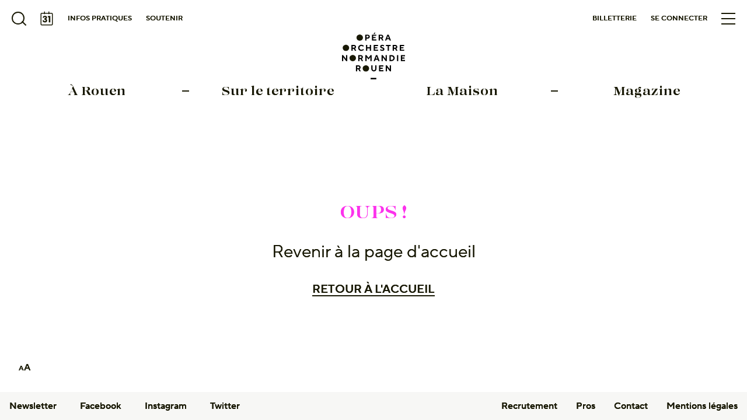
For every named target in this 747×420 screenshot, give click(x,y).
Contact (631, 406)
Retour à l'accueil (373, 289)
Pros (585, 406)
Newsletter (33, 406)
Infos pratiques (100, 18)
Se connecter (679, 18)
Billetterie (614, 18)
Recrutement (529, 406)
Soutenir (164, 18)
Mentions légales (702, 406)
